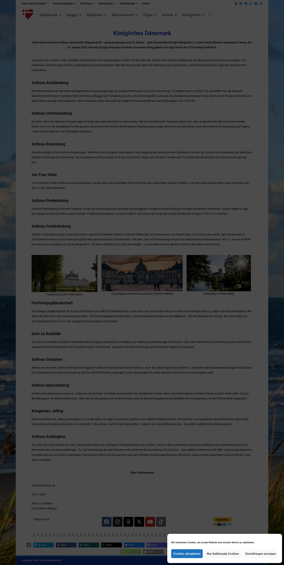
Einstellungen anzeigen (260, 554)
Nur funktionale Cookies (223, 554)
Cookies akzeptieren (187, 554)
